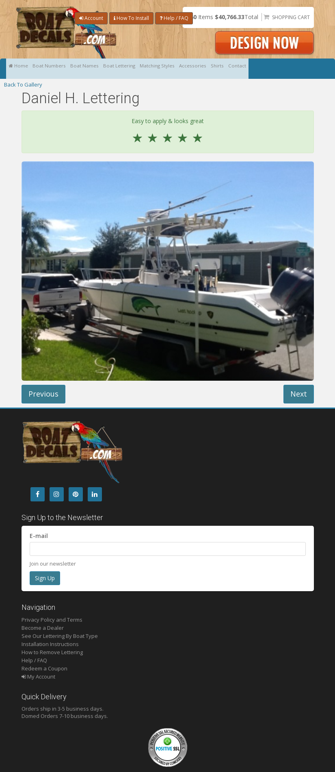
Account (91, 18)
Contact (285, 68)
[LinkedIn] (95, 494)
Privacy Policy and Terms (52, 619)
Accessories (229, 68)
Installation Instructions (50, 644)
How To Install (131, 18)
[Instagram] (57, 494)
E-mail (39, 536)
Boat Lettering (140, 68)
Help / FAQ (174, 18)
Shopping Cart (291, 17)
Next (298, 394)
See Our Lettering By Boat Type (60, 636)
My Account (38, 676)
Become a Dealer (43, 627)
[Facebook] (37, 494)
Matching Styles (185, 68)
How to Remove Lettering (52, 652)
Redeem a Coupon (44, 668)
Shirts (260, 68)
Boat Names (99, 68)
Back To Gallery (23, 84)
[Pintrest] (76, 494)
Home (21, 68)
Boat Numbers (58, 68)
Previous (43, 394)
